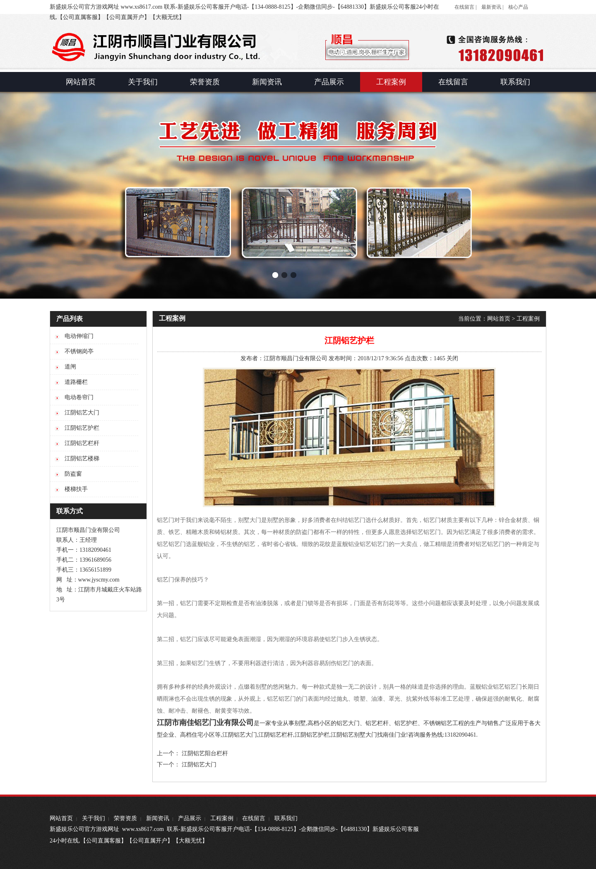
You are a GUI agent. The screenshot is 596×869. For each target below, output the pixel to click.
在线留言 (253, 818)
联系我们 (286, 818)
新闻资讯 (157, 818)
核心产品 (518, 7)
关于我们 (93, 818)
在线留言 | (465, 7)
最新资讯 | (492, 7)
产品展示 (189, 818)
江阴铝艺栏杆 (275, 735)
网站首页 (498, 319)
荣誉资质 (125, 818)
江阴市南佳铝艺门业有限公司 (205, 722)
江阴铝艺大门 (239, 735)
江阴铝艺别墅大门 (354, 735)
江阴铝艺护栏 (312, 735)
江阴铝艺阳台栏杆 (205, 753)
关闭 (452, 358)
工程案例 (528, 319)
